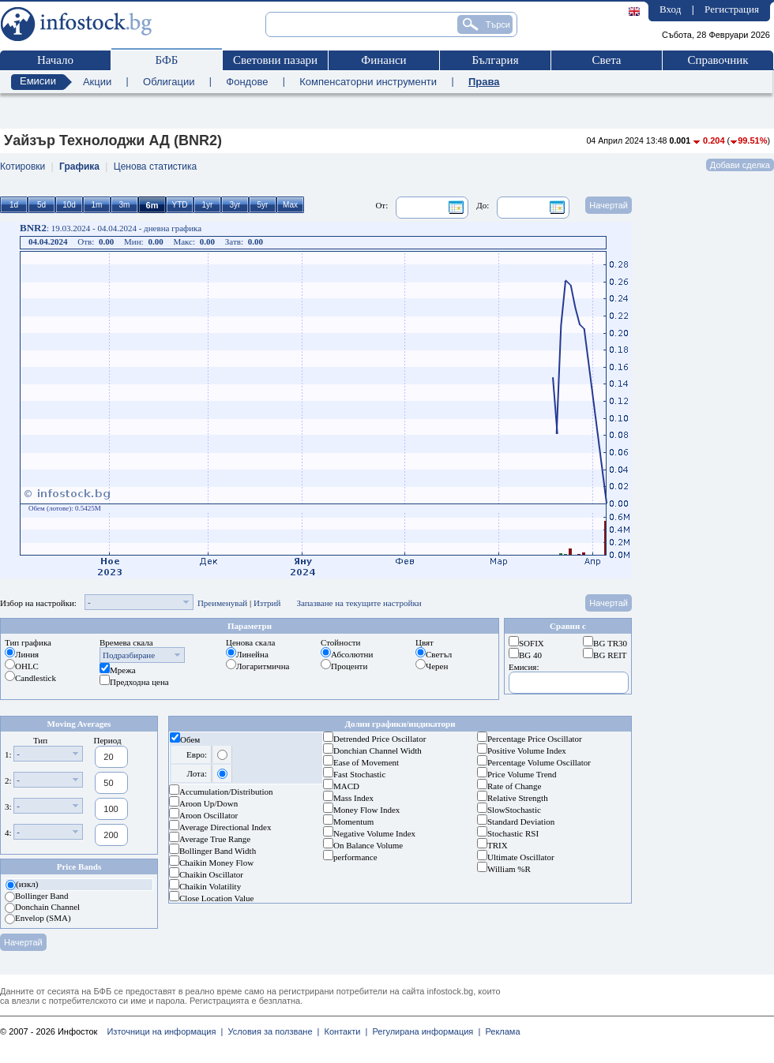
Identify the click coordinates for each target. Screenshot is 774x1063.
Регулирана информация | (423, 1031)
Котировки (22, 166)
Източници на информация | (165, 1031)
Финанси (383, 60)
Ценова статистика (155, 166)
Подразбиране (129, 655)
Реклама (500, 1031)
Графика (79, 166)
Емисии (38, 81)
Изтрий (267, 603)
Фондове (247, 82)
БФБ (167, 60)
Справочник (717, 60)
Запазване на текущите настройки (358, 603)
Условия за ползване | (271, 1031)
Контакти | (343, 1031)
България (495, 60)
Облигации (168, 82)
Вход (670, 9)
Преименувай (222, 603)
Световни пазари (275, 60)
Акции (97, 82)
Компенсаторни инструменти (368, 82)
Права (484, 82)
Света (606, 60)
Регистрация (731, 9)
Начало (55, 60)
